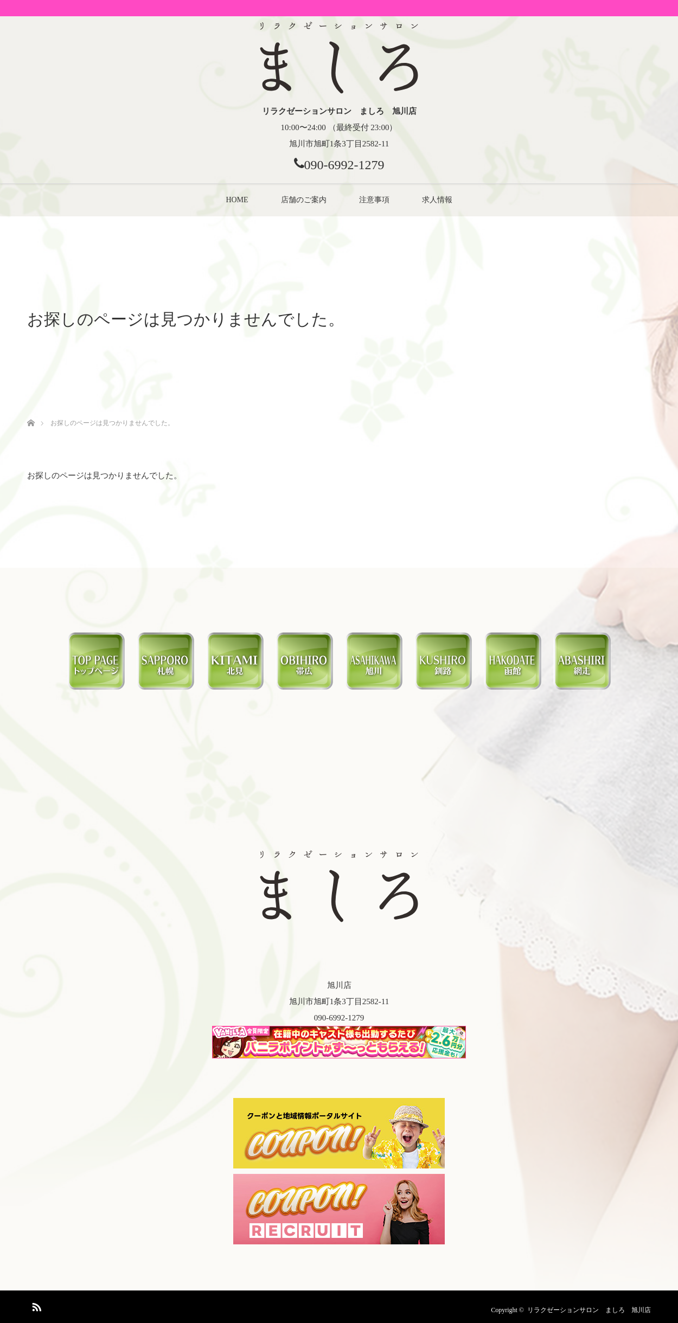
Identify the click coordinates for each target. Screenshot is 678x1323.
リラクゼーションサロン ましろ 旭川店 (589, 1310)
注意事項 (374, 200)
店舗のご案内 (304, 200)
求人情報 (437, 200)
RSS (35, 1305)
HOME (237, 200)
